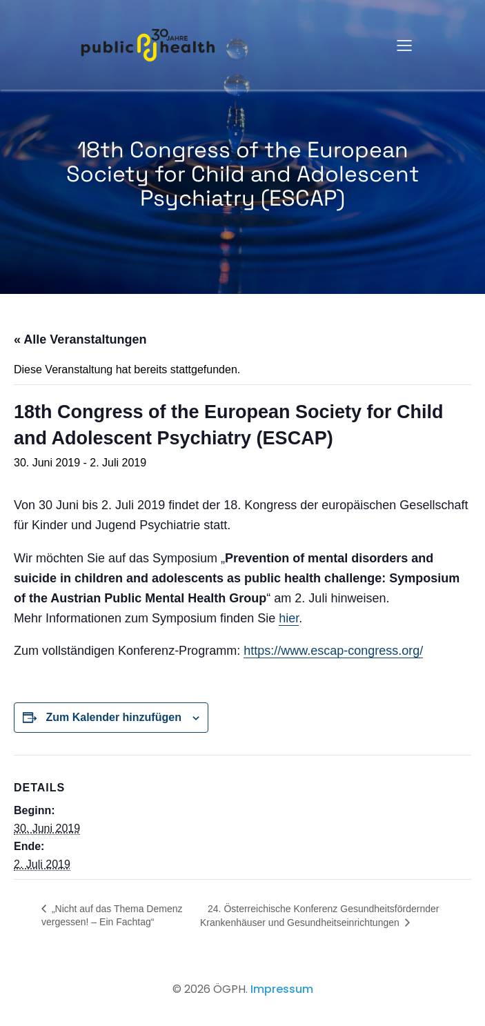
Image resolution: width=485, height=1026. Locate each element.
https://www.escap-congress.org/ (333, 651)
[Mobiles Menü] (405, 44)
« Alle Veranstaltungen (80, 339)
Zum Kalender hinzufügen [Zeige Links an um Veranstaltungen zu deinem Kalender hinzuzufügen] (113, 717)
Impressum (281, 989)
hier (289, 618)
